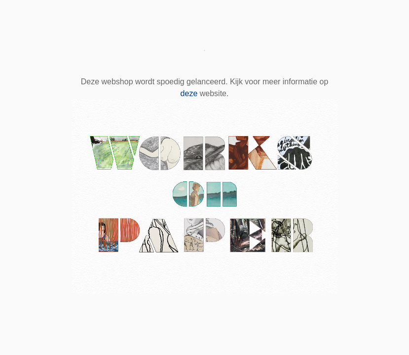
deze (189, 93)
